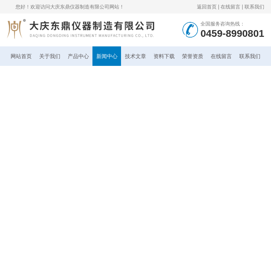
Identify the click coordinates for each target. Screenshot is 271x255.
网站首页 (21, 56)
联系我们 (254, 7)
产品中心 (78, 56)
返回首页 (207, 7)
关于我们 (49, 56)
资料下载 (164, 56)
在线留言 (230, 7)
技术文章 (135, 56)
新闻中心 (107, 56)
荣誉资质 (192, 56)
